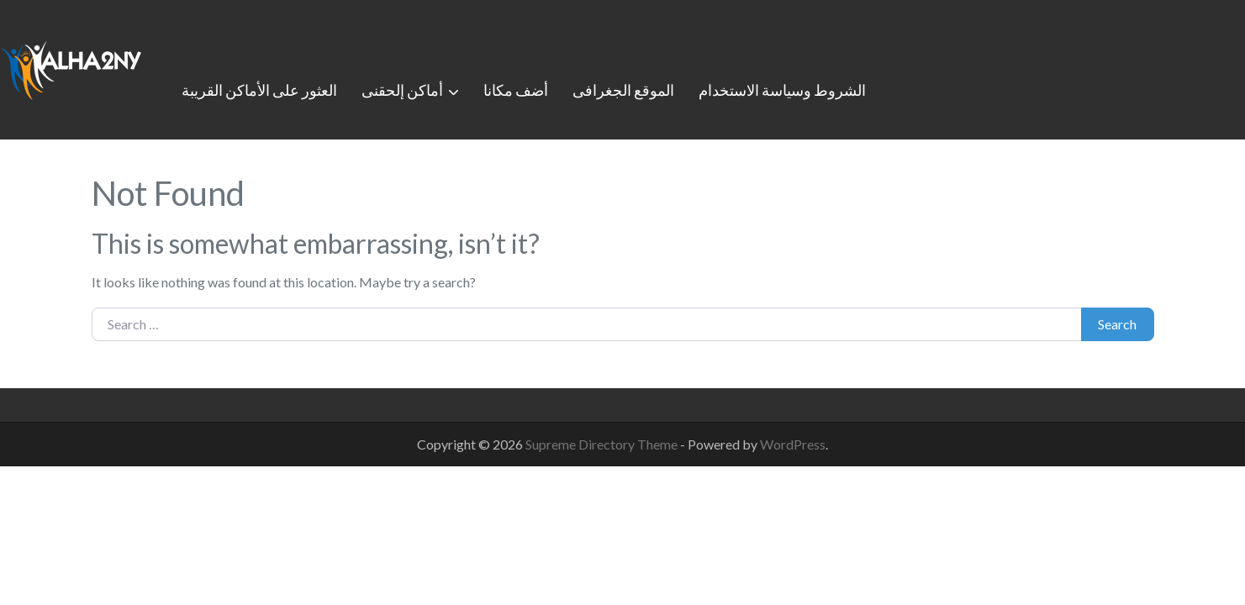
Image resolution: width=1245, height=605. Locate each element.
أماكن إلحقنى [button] (402, 90)
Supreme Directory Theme (602, 444)
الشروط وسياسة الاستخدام (782, 90)
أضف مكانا (515, 90)
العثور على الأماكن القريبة (259, 90)
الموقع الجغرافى (623, 90)
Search (1117, 324)
